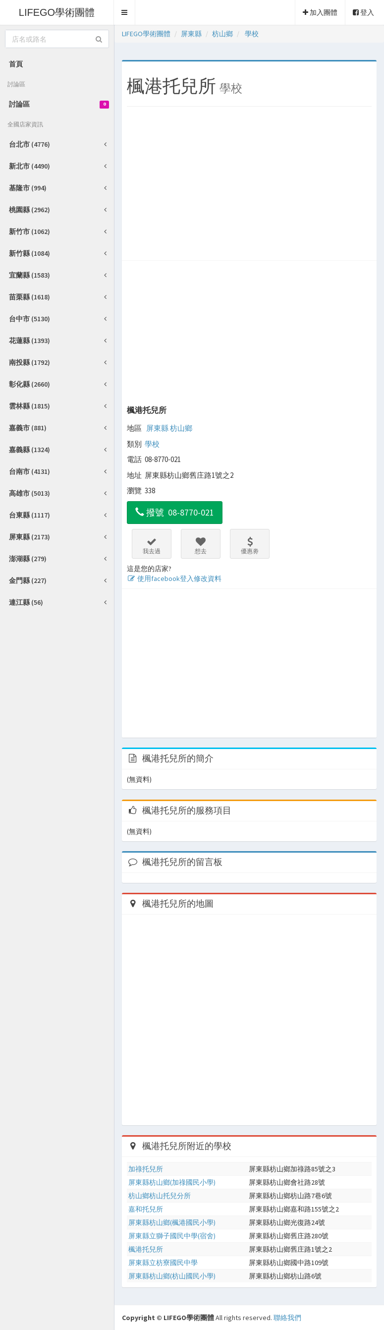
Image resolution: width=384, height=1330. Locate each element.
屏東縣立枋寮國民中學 (163, 1262)
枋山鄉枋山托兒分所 (159, 1195)
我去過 (151, 546)
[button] (124, 12)
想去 (201, 546)
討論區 (59, 104)
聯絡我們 (287, 1317)
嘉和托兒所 (145, 1209)
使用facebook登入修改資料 (174, 578)
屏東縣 (157, 428)
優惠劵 (250, 546)
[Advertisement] (249, 185)
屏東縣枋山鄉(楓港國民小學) (172, 1222)
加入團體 (320, 12)
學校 (152, 444)
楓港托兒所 (146, 410)
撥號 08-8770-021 (174, 512)
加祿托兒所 (145, 1168)
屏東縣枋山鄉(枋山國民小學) (172, 1276)
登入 (363, 12)
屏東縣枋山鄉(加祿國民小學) (172, 1182)
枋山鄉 (181, 428)
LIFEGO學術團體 (57, 12)
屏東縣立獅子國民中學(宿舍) (172, 1235)
